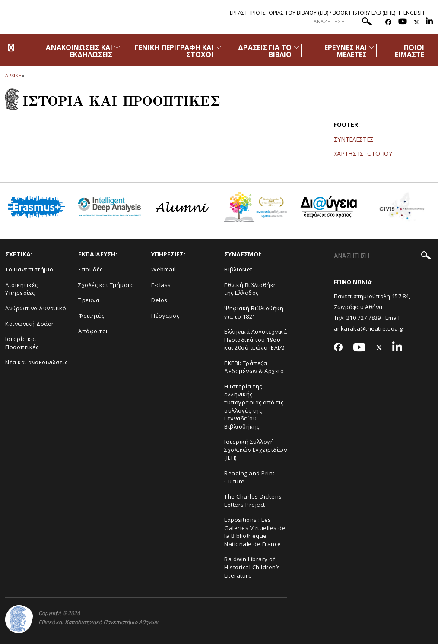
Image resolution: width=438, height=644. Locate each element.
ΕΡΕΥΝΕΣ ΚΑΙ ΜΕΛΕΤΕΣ (345, 51)
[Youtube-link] (402, 22)
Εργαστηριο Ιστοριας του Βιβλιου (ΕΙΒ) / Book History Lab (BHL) (312, 12)
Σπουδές (90, 269)
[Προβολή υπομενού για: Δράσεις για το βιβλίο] (296, 47)
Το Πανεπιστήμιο (29, 269)
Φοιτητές (91, 315)
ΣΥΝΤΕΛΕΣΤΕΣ (354, 139)
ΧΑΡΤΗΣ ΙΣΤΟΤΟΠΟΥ (363, 153)
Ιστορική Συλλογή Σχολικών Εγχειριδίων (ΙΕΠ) (255, 449)
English (413, 12)
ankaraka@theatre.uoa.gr (369, 328)
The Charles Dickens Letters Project (253, 500)
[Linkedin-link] (429, 22)
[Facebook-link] (388, 22)
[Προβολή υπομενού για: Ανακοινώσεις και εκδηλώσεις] (117, 47)
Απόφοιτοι (93, 331)
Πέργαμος (165, 315)
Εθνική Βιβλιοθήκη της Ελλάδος (250, 289)
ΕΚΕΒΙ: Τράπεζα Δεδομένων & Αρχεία (254, 367)
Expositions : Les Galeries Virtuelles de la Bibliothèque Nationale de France (255, 532)
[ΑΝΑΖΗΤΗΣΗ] (344, 21)
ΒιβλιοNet (238, 269)
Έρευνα (88, 300)
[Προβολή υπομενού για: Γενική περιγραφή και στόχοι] (218, 47)
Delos (159, 300)
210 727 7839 (363, 318)
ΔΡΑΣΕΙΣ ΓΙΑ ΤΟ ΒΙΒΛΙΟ (265, 51)
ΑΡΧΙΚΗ (13, 75)
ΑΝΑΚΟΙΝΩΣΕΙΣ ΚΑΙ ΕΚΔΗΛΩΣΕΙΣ (79, 51)
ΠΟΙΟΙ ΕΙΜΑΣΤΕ (409, 51)
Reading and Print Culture (249, 477)
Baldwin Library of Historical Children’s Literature (252, 567)
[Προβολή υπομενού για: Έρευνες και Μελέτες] (371, 47)
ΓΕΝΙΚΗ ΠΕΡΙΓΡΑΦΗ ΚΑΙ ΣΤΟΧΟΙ (174, 51)
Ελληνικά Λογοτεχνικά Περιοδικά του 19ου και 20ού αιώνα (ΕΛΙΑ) (255, 339)
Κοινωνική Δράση (30, 324)
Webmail (163, 269)
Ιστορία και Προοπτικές (21, 343)
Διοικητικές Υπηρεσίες (21, 289)
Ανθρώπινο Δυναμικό (35, 308)
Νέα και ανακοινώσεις (36, 362)
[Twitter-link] (416, 22)
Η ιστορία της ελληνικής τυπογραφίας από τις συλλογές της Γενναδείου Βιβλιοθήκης (254, 406)
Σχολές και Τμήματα (106, 285)
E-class (161, 285)
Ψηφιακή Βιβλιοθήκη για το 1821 (253, 312)
